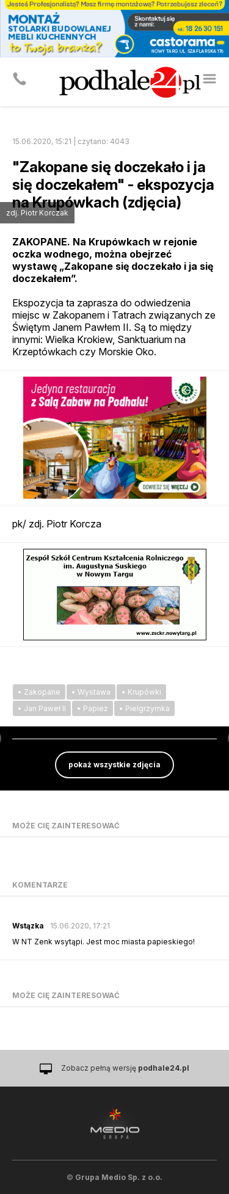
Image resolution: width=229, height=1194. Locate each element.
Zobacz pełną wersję (125, 1068)
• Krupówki (141, 691)
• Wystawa (91, 691)
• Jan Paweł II (42, 708)
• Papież (92, 708)
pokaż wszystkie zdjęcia (114, 764)
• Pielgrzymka (144, 708)
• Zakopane (39, 691)
